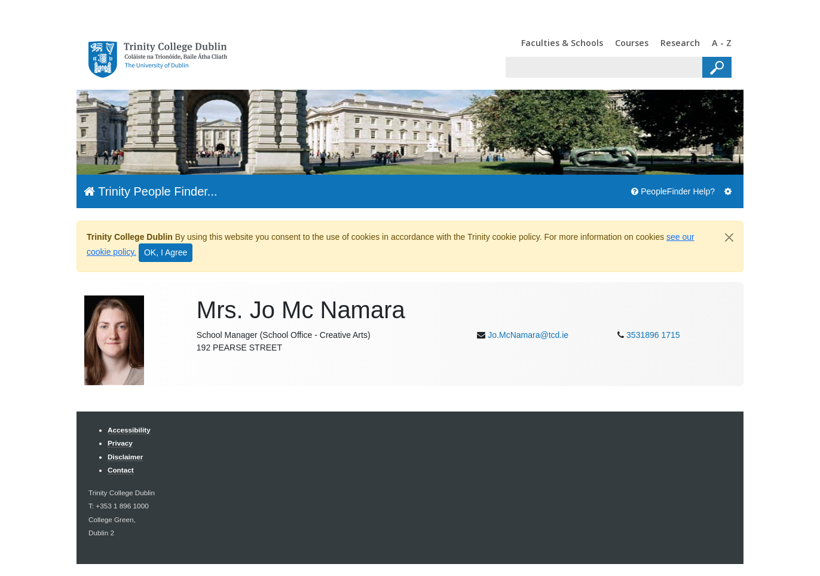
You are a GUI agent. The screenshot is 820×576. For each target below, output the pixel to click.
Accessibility (129, 430)
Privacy (120, 443)
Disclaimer (125, 457)
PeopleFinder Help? (673, 191)
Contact (121, 470)
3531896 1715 (653, 335)
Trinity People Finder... (151, 191)
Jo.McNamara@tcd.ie (528, 335)
